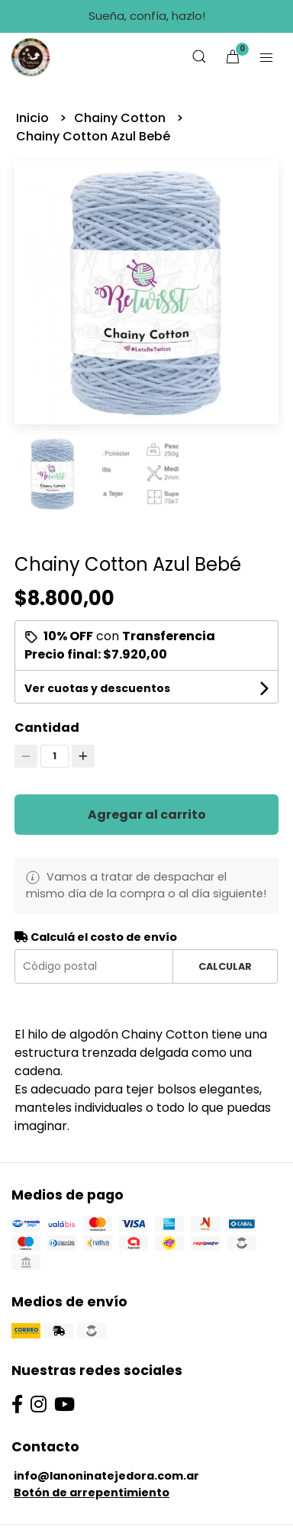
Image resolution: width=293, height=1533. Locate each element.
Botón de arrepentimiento (91, 1492)
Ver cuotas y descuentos (97, 688)
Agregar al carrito (147, 814)
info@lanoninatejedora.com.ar (106, 1475)
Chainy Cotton (121, 118)
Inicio (34, 118)
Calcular (225, 966)
